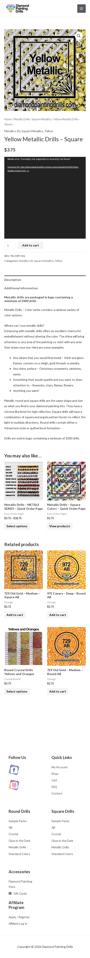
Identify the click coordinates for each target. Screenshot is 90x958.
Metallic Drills (22, 119)
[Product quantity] (9, 245)
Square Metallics (41, 119)
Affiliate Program (16, 905)
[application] (45, 198)
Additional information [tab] (21, 288)
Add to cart (30, 245)
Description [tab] (12, 279)
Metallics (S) (12, 131)
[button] (79, 36)
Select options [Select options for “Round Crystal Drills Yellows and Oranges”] (16, 691)
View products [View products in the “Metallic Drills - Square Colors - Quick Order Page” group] (59, 526)
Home (8, 119)
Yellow (49, 131)
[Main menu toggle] (81, 8)
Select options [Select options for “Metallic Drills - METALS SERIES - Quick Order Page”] (16, 526)
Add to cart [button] (14, 615)
